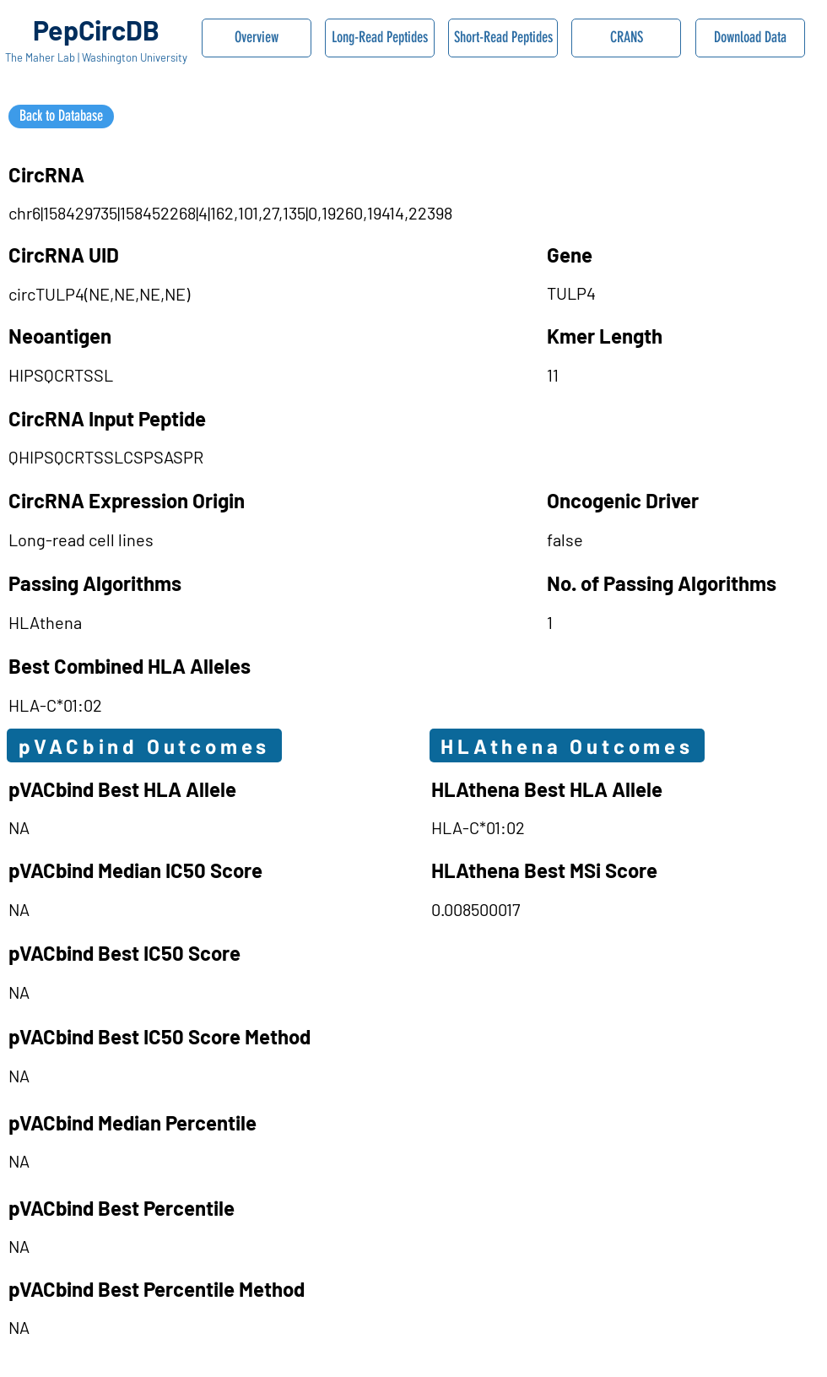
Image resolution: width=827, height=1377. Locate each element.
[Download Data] (750, 38)
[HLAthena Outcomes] (567, 745)
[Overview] (256, 38)
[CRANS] (626, 38)
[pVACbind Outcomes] (144, 745)
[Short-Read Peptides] (503, 38)
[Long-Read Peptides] (380, 38)
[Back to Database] (61, 116)
